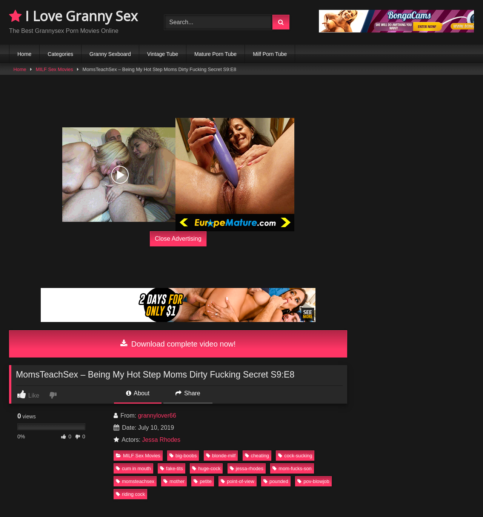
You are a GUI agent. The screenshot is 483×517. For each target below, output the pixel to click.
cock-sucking (295, 455)
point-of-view (237, 481)
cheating (257, 455)
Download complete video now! (177, 344)
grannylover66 (157, 415)
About (137, 393)
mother (174, 481)
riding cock (130, 494)
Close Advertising (178, 238)
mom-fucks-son (291, 468)
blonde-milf (221, 455)
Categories (60, 54)
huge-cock (206, 468)
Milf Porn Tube (270, 54)
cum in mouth (133, 468)
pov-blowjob (313, 481)
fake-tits (171, 468)
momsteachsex (135, 481)
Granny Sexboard (110, 54)
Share (187, 393)
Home (24, 54)
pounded (275, 481)
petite (202, 481)
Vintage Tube (162, 54)
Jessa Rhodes (161, 440)
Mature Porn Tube (215, 54)
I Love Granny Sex (73, 16)
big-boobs (183, 455)
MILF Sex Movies (54, 69)
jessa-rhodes (246, 468)
